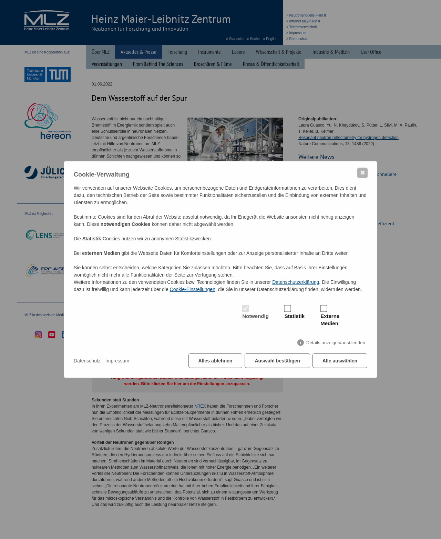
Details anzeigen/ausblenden (335, 342)
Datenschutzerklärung (295, 282)
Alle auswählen (339, 360)
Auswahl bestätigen (277, 360)
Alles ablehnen (215, 360)
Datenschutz (87, 360)
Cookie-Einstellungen (192, 289)
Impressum (117, 360)
